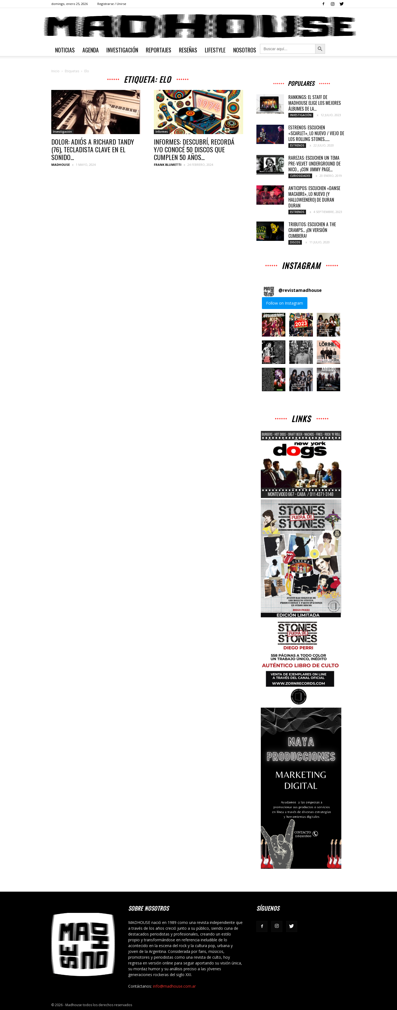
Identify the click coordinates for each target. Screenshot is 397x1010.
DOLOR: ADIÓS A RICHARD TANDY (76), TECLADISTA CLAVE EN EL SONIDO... (92, 149)
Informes (161, 132)
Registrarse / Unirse (111, 4)
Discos (295, 242)
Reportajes (158, 50)
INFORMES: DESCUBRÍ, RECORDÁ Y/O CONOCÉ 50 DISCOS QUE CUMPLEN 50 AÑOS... (194, 149)
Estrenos (297, 145)
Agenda (90, 50)
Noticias (65, 50)
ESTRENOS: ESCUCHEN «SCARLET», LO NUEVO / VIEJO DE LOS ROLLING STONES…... (316, 133)
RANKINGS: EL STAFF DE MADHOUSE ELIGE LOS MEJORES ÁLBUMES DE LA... (314, 103)
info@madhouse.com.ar (174, 986)
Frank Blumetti (167, 164)
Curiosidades (300, 176)
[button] (273, 324)
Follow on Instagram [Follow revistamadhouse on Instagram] (284, 303)
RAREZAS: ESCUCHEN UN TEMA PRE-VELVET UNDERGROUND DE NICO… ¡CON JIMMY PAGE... (314, 163)
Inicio (55, 71)
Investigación (122, 50)
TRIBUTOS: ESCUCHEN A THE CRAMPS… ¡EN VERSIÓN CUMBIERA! (312, 230)
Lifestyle (215, 50)
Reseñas (188, 50)
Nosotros (244, 50)
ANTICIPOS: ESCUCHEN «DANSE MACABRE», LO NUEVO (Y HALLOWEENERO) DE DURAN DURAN (314, 197)
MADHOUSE (60, 164)
